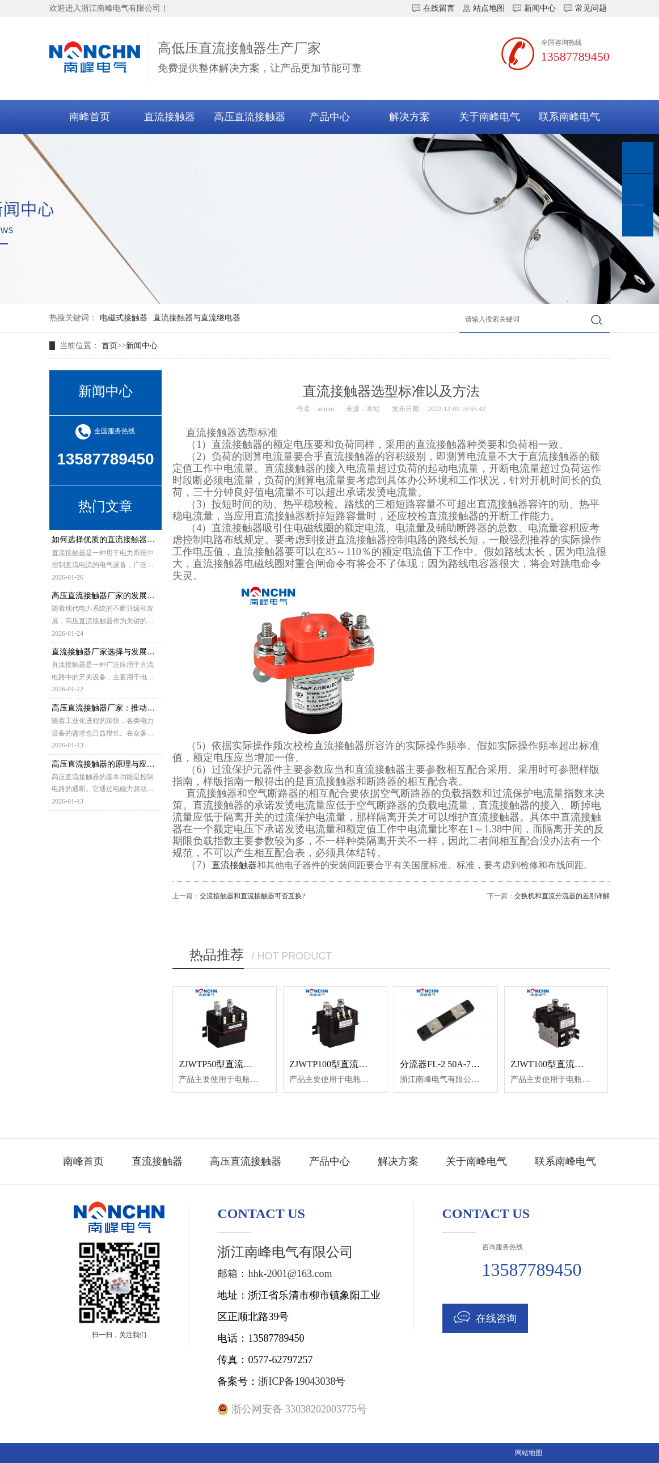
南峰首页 (89, 116)
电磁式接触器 (123, 318)
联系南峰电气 (569, 116)
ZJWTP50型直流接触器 (225, 1064)
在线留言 (433, 8)
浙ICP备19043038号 (301, 1381)
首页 (109, 345)
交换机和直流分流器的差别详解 (562, 896)
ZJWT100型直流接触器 (556, 1064)
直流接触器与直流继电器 (196, 318)
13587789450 (575, 56)
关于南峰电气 (489, 116)
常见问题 (585, 8)
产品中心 (329, 116)
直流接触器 (169, 116)
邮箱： (232, 1273)
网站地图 (528, 1453)
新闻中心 (534, 8)
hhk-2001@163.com (290, 1273)
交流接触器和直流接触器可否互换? (252, 896)
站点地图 (484, 8)
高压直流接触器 (249, 116)
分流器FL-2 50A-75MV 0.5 (451, 1064)
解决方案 (409, 116)
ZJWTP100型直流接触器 (337, 1064)
